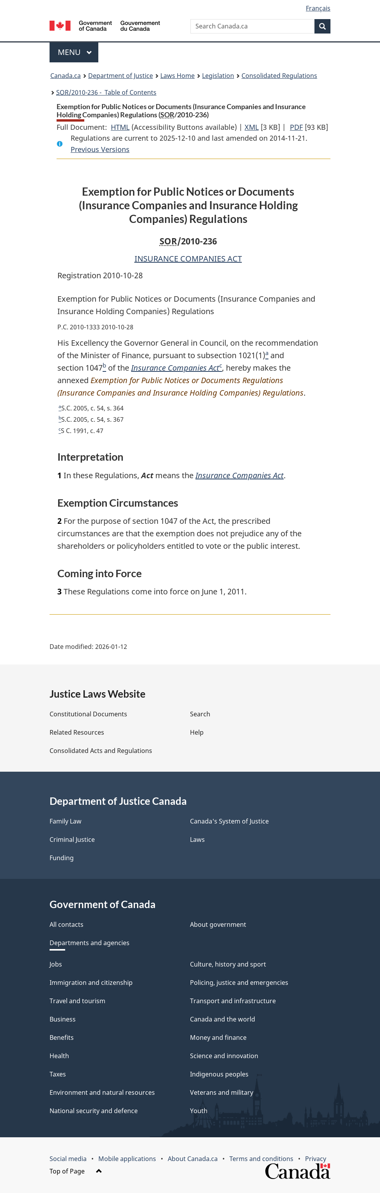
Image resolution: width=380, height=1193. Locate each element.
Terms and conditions (261, 1158)
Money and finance (218, 1037)
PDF (296, 127)
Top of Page (76, 1171)
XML (252, 127)
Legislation (218, 75)
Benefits (62, 1037)
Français (318, 8)
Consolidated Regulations (279, 75)
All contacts (66, 924)
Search (200, 714)
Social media (68, 1158)
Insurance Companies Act (175, 367)
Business (63, 1019)
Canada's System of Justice (229, 821)
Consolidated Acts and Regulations (101, 750)
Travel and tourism (77, 1001)
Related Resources (77, 732)
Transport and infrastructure (233, 1001)
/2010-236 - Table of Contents (106, 92)
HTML (120, 127)
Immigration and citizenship (91, 982)
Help (197, 732)
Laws (197, 839)
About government (218, 924)
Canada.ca (65, 75)
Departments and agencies (90, 942)
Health (59, 1056)
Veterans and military (221, 1092)
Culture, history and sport (228, 964)
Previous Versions (100, 149)
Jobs (56, 964)
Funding (62, 858)
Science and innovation (224, 1056)
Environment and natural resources (102, 1092)
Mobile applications (127, 1158)
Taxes (58, 1074)
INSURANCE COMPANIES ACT (188, 258)
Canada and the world (222, 1019)
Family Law (66, 821)
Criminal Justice (72, 839)
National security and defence (94, 1110)
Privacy (315, 1158)
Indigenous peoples (219, 1074)
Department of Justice (120, 75)
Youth (199, 1110)
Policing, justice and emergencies (239, 982)
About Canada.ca (193, 1158)
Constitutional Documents (88, 714)
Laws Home (177, 75)
